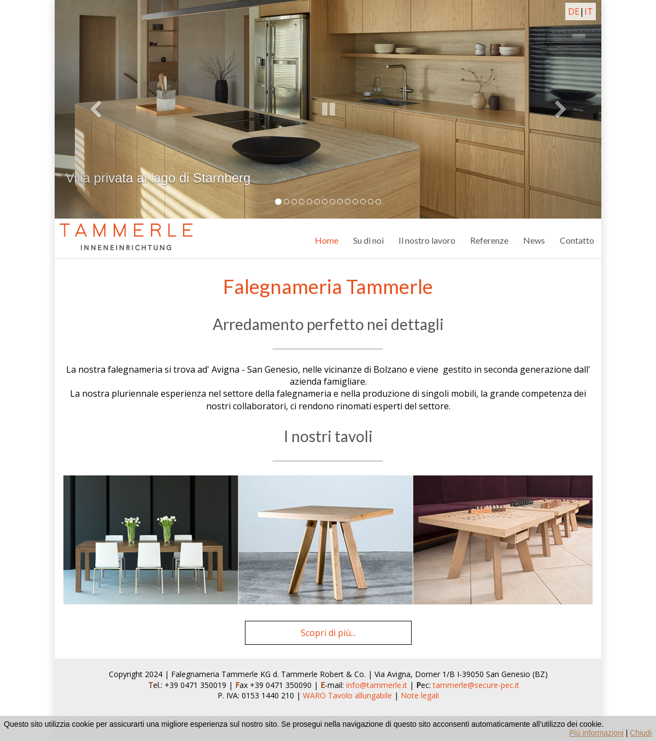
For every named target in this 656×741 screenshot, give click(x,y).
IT (588, 11)
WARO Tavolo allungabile (347, 695)
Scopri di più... (328, 633)
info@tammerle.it (377, 685)
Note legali (420, 695)
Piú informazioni (596, 732)
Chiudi (641, 732)
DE (573, 11)
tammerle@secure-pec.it (476, 685)
